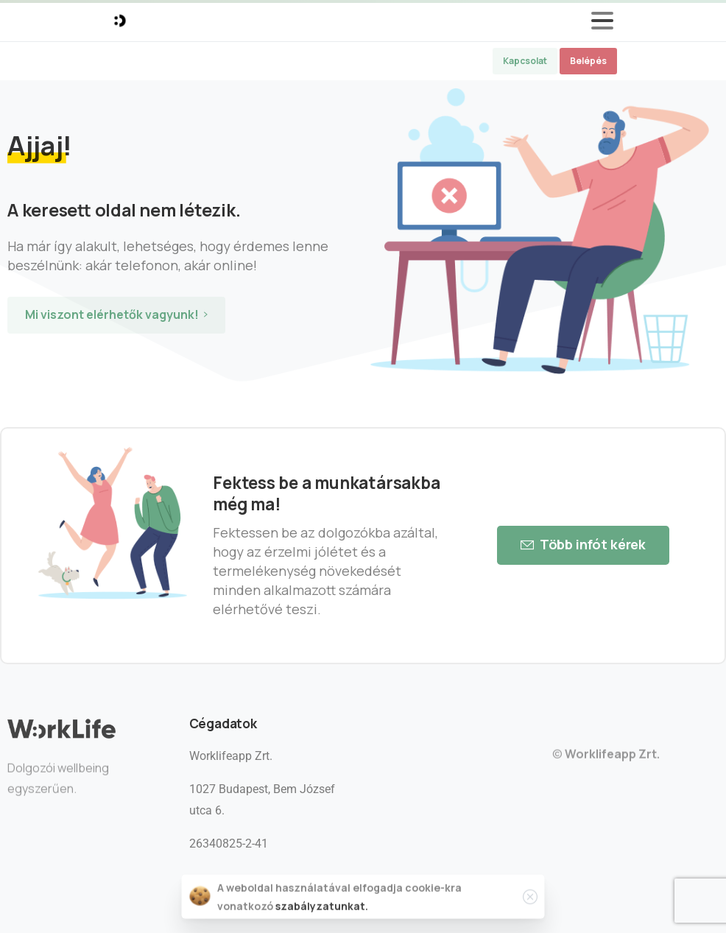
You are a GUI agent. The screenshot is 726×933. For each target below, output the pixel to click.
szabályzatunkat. (321, 908)
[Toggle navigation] (602, 20)
